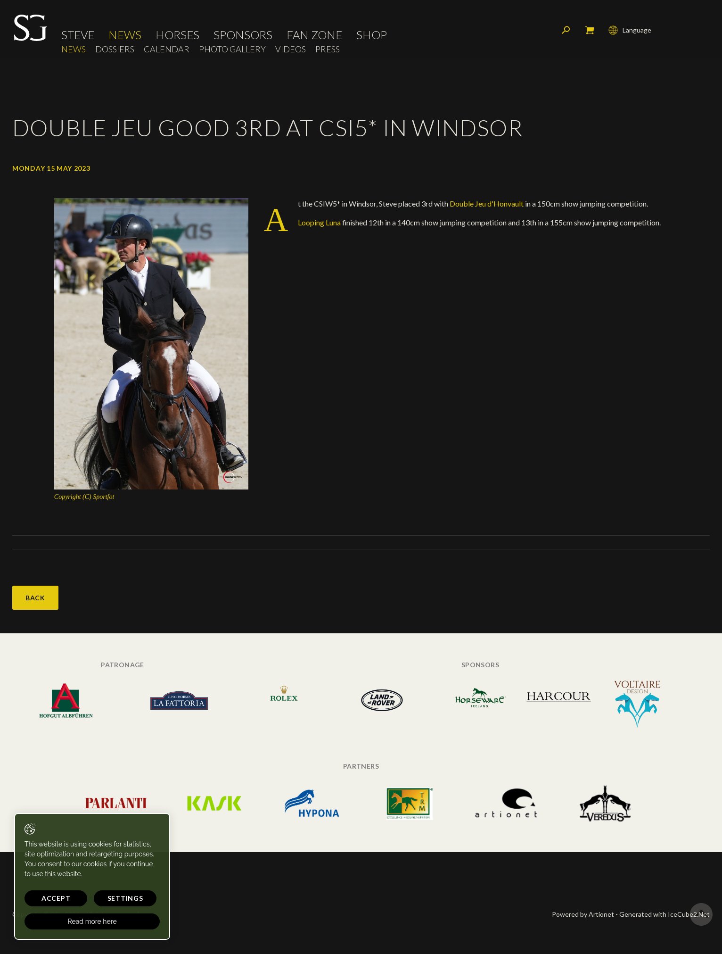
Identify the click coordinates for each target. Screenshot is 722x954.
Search (566, 30)
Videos (290, 50)
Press (327, 50)
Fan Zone (314, 35)
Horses (177, 35)
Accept (55, 898)
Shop (371, 35)
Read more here (90, 921)
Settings (122, 898)
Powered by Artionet (583, 914)
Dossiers (114, 50)
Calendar (166, 50)
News (124, 35)
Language (629, 30)
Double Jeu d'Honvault (486, 203)
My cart (589, 30)
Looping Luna (320, 222)
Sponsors (242, 35)
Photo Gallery (232, 50)
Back (35, 598)
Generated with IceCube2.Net (664, 914)
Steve (77, 35)
